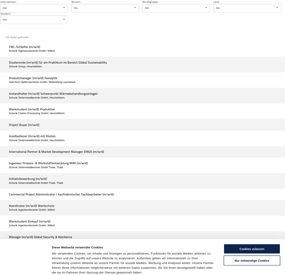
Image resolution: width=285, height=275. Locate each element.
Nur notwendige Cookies (252, 239)
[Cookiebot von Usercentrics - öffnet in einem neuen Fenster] (25, 267)
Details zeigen (210, 267)
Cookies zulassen (251, 227)
